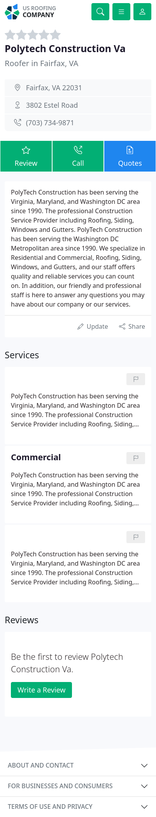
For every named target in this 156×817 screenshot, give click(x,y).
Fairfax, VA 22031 (54, 87)
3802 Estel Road (52, 105)
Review (26, 156)
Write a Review (41, 689)
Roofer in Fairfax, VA (41, 63)
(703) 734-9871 (50, 122)
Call (78, 156)
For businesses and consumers (60, 786)
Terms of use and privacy (50, 806)
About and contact (41, 765)
